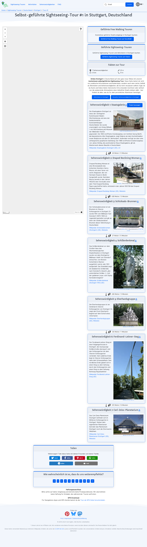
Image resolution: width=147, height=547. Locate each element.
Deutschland (27, 10)
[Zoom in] (5, 29)
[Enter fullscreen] (5, 46)
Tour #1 (45, 10)
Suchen (129, 4)
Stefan (123, 229)
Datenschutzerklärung (80, 518)
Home (4, 10)
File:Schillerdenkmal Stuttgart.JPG (124, 289)
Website (129, 131)
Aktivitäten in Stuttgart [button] (101, 97)
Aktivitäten (32, 4)
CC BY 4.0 (134, 131)
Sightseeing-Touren (18, 4)
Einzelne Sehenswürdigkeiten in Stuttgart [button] (126, 97)
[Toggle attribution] (81, 212)
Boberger (119, 183)
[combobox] (114, 4)
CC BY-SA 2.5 (130, 326)
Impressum (68, 518)
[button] (54, 458)
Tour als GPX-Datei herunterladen (92, 500)
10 (92, 481)
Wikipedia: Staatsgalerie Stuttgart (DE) (103, 148)
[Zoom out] (5, 33)
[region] (43, 120)
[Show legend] (81, 29)
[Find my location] (5, 41)
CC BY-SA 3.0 (136, 183)
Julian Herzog (123, 131)
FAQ (59, 4)
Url (119, 148)
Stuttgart (37, 10)
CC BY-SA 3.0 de (137, 289)
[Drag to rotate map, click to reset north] (5, 37)
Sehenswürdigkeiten (47, 4)
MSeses (125, 400)
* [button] (135, 105)
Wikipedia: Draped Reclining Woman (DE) (104, 191)
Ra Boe (124, 326)
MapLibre (77, 212)
